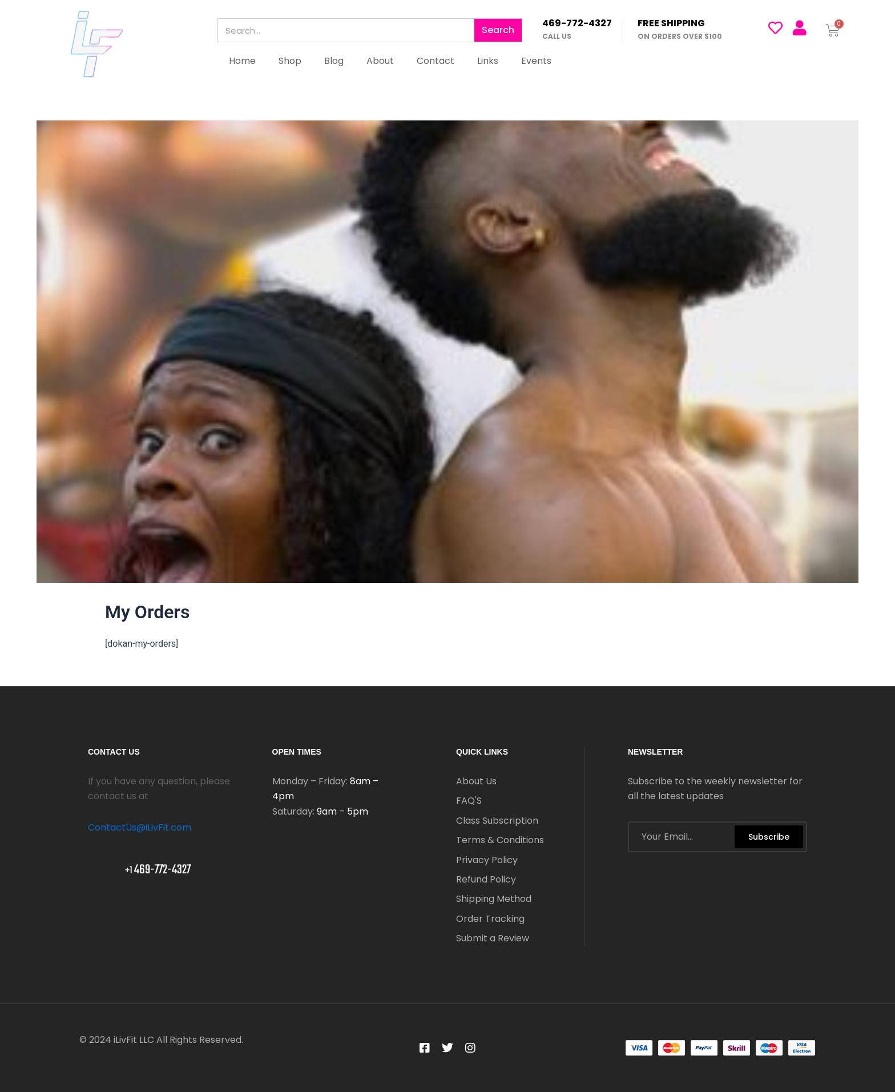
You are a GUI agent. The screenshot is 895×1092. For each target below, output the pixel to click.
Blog (334, 60)
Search (498, 30)
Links (487, 60)
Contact (435, 60)
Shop (290, 60)
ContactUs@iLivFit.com (139, 827)
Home (242, 60)
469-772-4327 (577, 23)
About (380, 60)
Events (536, 60)
